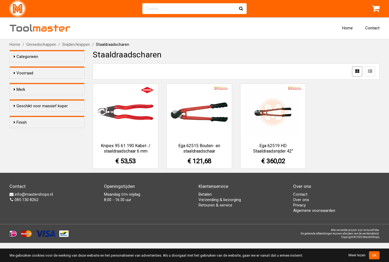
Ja (27, 142)
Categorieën (26, 56)
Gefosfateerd (36, 175)
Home (347, 28)
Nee (28, 149)
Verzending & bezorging (220, 218)
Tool (40, 28)
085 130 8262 (23, 218)
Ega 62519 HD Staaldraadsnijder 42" (273, 148)
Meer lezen (356, 255)
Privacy (299, 224)
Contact (372, 28)
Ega (28, 109)
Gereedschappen (41, 44)
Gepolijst (32, 182)
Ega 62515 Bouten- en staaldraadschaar (199, 148)
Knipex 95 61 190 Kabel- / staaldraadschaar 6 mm (125, 148)
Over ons (301, 218)
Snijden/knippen (76, 44)
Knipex (30, 116)
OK (374, 255)
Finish (20, 165)
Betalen (205, 213)
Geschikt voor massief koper (41, 132)
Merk (19, 99)
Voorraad (23, 73)
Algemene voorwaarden (314, 229)
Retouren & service (215, 224)
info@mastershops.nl (31, 213)
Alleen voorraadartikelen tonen (49, 83)
